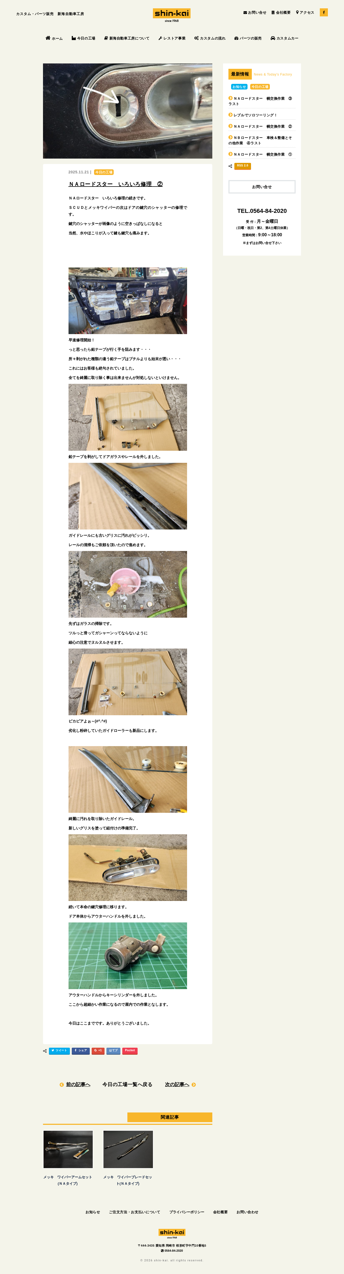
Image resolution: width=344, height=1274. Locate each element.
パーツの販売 (248, 38)
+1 (97, 1051)
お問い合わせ (247, 1212)
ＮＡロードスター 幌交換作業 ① (263, 154)
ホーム (54, 39)
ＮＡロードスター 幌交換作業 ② (263, 126)
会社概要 (281, 12)
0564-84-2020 (172, 1250)
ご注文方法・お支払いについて (134, 1212)
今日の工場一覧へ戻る (127, 1084)
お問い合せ (255, 12)
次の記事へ (177, 1084)
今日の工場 (83, 38)
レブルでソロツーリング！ (256, 115)
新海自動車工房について (127, 38)
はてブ (113, 1050)
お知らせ (239, 87)
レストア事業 (172, 38)
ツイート (58, 1051)
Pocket (130, 1050)
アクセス (305, 12)
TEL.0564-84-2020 (262, 210)
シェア (80, 1051)
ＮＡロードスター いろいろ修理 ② (116, 184)
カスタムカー (285, 38)
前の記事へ (78, 1084)
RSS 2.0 (242, 165)
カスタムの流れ (209, 38)
